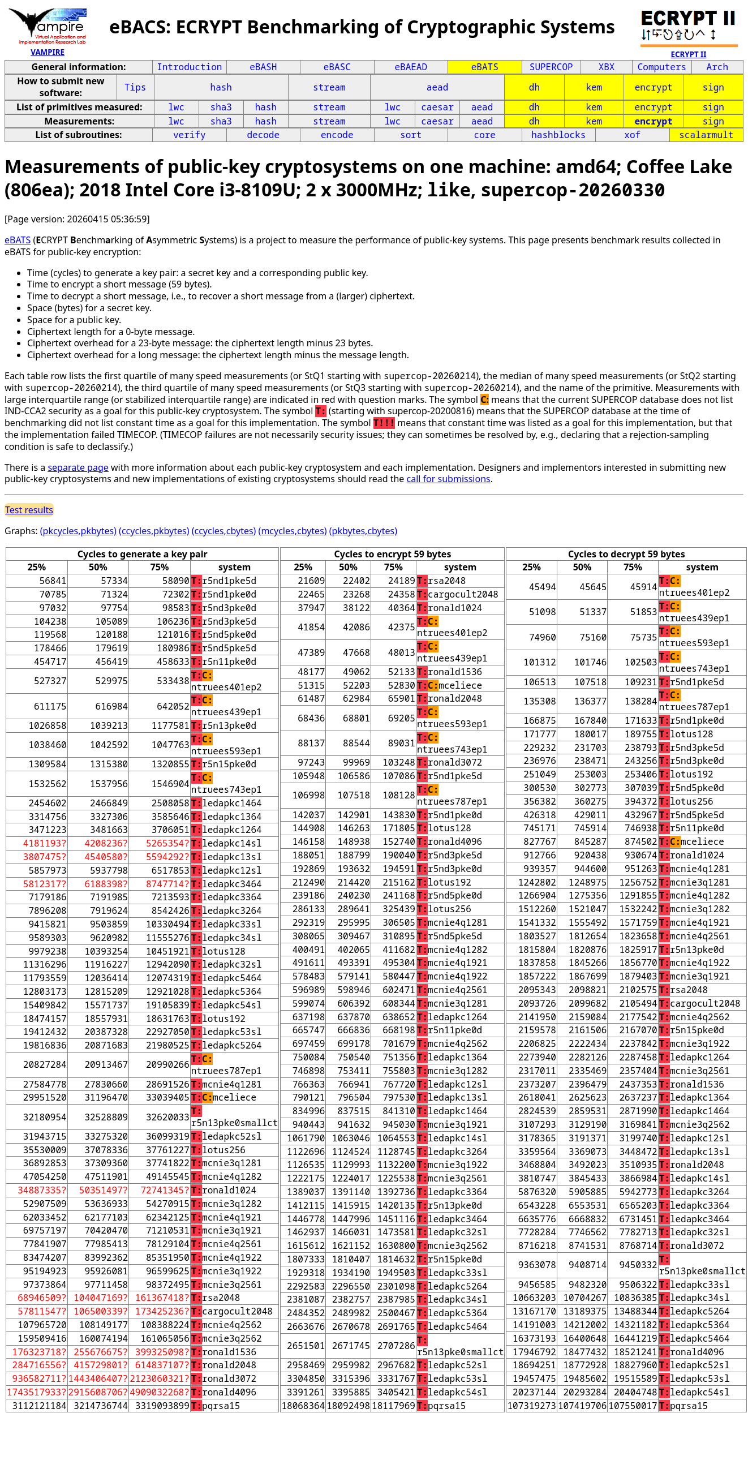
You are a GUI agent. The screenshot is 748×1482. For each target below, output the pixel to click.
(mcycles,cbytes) (293, 531)
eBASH (263, 67)
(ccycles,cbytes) (224, 531)
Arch (717, 67)
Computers (662, 67)
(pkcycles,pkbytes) (78, 531)
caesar (437, 107)
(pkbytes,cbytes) (363, 531)
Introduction (189, 67)
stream (329, 87)
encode (337, 134)
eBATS (484, 67)
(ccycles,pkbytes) (154, 531)
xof (632, 134)
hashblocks (558, 134)
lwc (176, 107)
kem (594, 87)
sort (411, 134)
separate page (78, 467)
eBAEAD (410, 67)
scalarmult (706, 134)
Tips (135, 87)
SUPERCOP (551, 67)
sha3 (221, 107)
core (485, 134)
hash (221, 87)
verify (189, 134)
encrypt (654, 87)
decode (263, 134)
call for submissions (449, 478)
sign (713, 87)
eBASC (337, 67)
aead (437, 87)
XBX (607, 67)
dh (534, 87)
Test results (29, 510)
